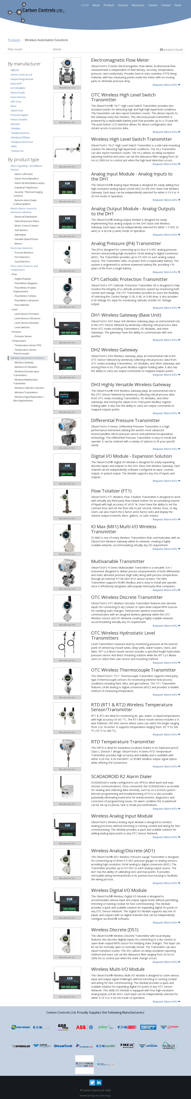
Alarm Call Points (24, 174)
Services (123, 5)
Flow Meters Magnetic (26, 283)
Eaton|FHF (16, 83)
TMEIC (14, 146)
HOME (85, 5)
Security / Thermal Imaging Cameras (28, 193)
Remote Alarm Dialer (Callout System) (25, 202)
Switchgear (20, 234)
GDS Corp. (16, 101)
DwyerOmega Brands (22, 79)
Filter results (15, 49)
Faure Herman (18, 97)
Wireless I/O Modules (26, 367)
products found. (171, 49)
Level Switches (22, 327)
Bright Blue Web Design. (100, 1095)
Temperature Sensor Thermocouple (25, 351)
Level (14, 309)
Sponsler (15, 124)
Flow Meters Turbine (25, 296)
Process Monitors (24, 252)
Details (57, 49)
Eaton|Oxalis (18, 92)
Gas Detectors (22, 261)
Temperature (19, 340)
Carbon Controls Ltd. (21, 74)
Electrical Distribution (26, 216)
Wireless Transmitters (26, 392)
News (177, 5)
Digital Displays (23, 278)
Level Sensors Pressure (27, 313)
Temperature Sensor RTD (28, 345)
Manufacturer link (67, 87)
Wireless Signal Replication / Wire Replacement (28, 398)
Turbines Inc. (17, 151)
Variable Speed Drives (26, 239)
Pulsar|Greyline (19, 119)
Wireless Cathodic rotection (29, 388)
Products (109, 5)
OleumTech (17, 110)
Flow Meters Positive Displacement (24, 289)
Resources (138, 5)
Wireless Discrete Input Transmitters (26, 373)
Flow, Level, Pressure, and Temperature (24, 267)
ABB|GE (15, 70)
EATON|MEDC (18, 88)
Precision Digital (19, 115)
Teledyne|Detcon (20, 133)
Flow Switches (22, 305)
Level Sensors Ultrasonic (27, 318)
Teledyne (15, 128)
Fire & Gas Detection (22, 248)
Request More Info (166, 85)
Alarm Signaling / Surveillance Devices (26, 167)
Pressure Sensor (23, 336)
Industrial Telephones (26, 187)
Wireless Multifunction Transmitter (25, 381)
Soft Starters (21, 230)
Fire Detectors (22, 257)
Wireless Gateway (24, 362)
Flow (14, 274)
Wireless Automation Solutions (27, 358)
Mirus (13, 106)
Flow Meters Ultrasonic (27, 300)
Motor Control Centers (27, 225)
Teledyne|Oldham (20, 137)
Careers (152, 5)
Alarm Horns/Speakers (27, 178)
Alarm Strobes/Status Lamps (30, 183)
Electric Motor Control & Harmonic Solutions (23, 210)
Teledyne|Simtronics (22, 142)
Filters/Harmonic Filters (27, 221)
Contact (166, 5)
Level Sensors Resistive (27, 322)
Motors (18, 243)
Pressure (16, 331)
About (96, 5)
